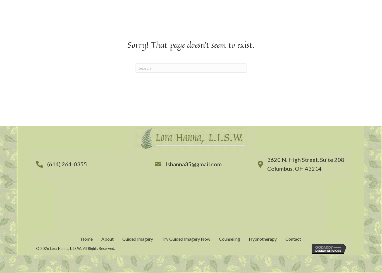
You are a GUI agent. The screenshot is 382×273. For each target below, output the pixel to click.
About (107, 239)
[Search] (191, 68)
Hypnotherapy (263, 239)
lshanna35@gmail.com (194, 164)
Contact (293, 239)
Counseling (229, 239)
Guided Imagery (137, 239)
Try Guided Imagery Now (186, 239)
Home (87, 239)
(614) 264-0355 (67, 164)
